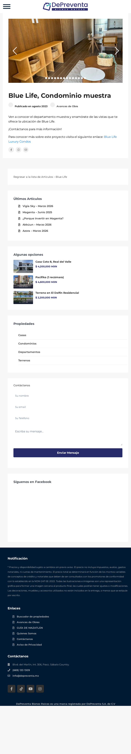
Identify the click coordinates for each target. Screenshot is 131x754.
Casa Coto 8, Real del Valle (53, 261)
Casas (22, 335)
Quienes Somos (26, 633)
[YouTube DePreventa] (30, 689)
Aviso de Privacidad (29, 644)
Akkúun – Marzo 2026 (37, 224)
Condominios (27, 343)
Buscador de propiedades (33, 616)
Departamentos (29, 352)
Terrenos (24, 360)
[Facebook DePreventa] (11, 689)
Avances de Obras (28, 622)
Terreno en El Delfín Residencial (57, 292)
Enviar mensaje (68, 452)
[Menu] (6, 6)
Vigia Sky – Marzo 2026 (38, 206)
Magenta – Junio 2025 (37, 212)
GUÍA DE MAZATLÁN (30, 627)
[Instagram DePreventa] (40, 689)
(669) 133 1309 (21, 670)
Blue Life (61, 177)
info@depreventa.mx (26, 675)
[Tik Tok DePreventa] (21, 689)
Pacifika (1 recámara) (49, 277)
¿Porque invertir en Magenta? (43, 218)
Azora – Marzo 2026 (35, 230)
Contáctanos (25, 638)
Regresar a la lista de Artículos (33, 177)
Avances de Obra (67, 106)
